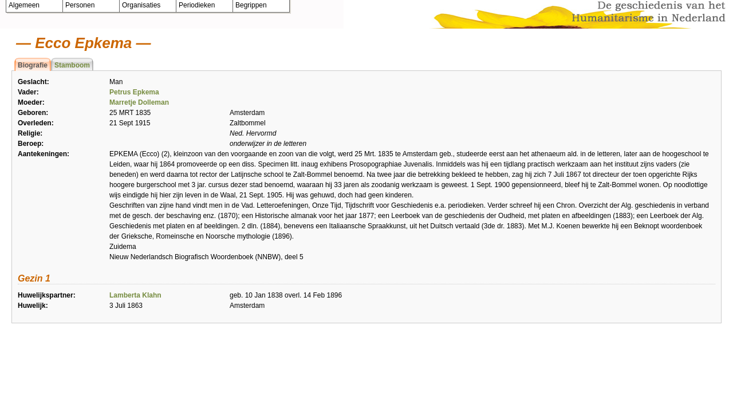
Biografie (33, 65)
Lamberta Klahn (135, 295)
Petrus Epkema (134, 92)
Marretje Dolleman (139, 102)
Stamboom (72, 65)
